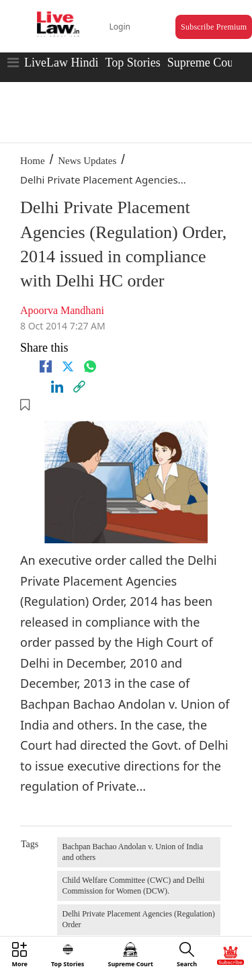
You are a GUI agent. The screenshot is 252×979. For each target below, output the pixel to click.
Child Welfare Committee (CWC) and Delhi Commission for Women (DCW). (133, 885)
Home (32, 160)
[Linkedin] (57, 387)
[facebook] (46, 366)
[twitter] (68, 366)
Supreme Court (204, 62)
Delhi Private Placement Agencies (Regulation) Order (138, 919)
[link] (79, 387)
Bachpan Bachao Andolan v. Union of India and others (133, 852)
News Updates (87, 160)
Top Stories (132, 62)
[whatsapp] (90, 366)
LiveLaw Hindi (61, 62)
